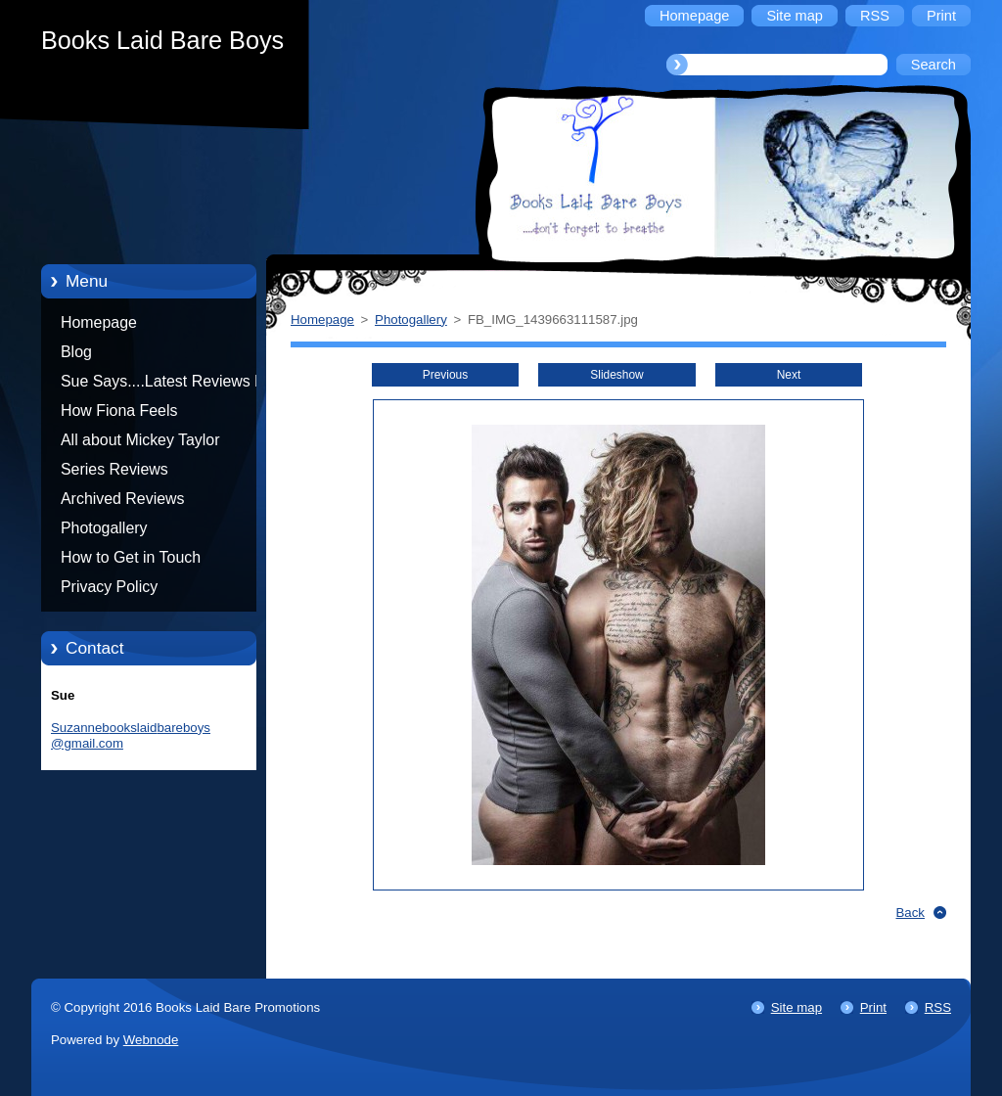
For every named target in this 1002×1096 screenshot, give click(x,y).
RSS (938, 1007)
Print (873, 1007)
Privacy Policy (109, 586)
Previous (445, 375)
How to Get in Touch (131, 557)
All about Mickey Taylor (140, 440)
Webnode (151, 1039)
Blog (76, 351)
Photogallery (104, 528)
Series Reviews (114, 469)
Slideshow (616, 375)
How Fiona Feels (119, 410)
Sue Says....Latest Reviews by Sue (166, 384)
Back (911, 912)
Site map (796, 1007)
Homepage (99, 322)
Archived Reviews (123, 498)
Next (789, 375)
